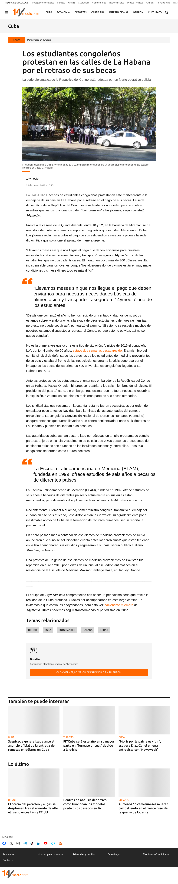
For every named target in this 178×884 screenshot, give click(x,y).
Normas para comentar (51, 854)
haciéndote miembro (118, 605)
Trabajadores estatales (43, 2)
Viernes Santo (99, 2)
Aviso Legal (114, 854)
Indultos (61, 2)
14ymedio (8, 854)
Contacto (8, 860)
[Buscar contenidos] (166, 13)
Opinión (138, 12)
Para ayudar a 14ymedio (39, 40)
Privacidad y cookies (84, 854)
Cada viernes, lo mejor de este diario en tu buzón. (89, 672)
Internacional (118, 12)
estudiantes (67, 630)
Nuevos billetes (116, 2)
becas (104, 630)
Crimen (150, 2)
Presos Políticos (135, 2)
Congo (32, 630)
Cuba (49, 12)
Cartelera (98, 12)
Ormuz (71, 2)
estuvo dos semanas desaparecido (97, 350)
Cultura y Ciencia (159, 12)
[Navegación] (6, 12)
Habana (87, 630)
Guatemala (83, 2)
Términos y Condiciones (156, 854)
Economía (63, 12)
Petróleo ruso (163, 2)
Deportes (81, 12)
